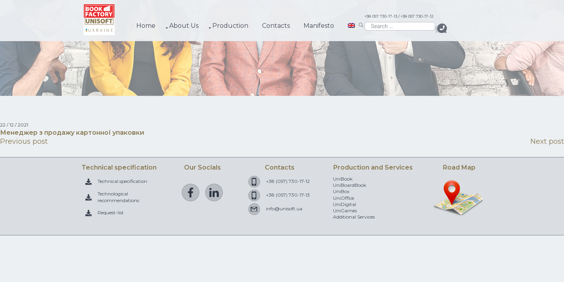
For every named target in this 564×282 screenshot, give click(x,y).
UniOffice (343, 198)
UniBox (341, 191)
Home (145, 25)
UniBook (342, 179)
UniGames (345, 210)
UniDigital (344, 204)
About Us (184, 25)
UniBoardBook (349, 185)
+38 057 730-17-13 (381, 16)
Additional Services (354, 217)
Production (230, 25)
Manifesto (319, 25)
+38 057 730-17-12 (417, 16)
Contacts (276, 25)
